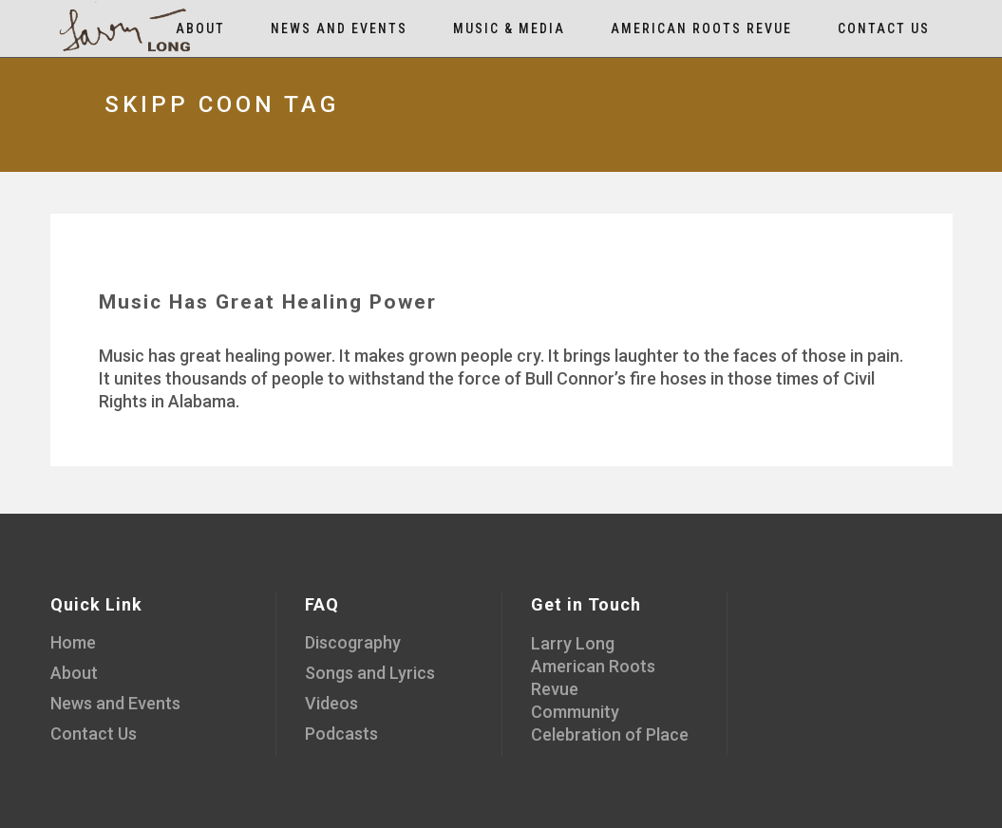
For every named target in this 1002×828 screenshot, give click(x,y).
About (74, 673)
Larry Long (572, 643)
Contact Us (93, 733)
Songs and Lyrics (370, 673)
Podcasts (341, 733)
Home (73, 642)
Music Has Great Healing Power (268, 302)
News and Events (115, 703)
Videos (331, 703)
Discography (353, 642)
